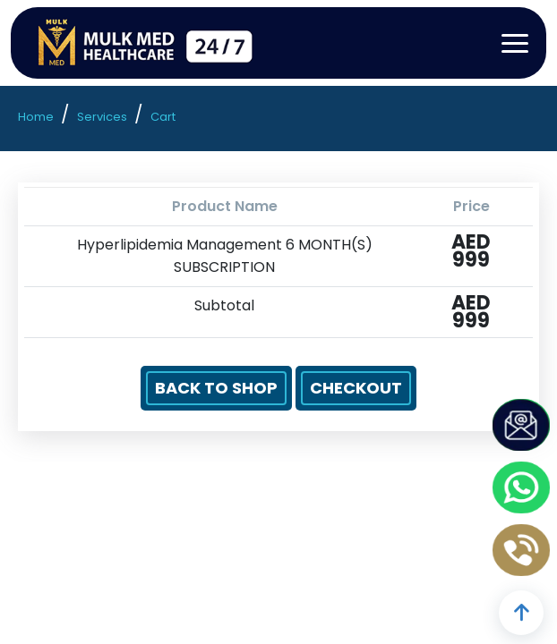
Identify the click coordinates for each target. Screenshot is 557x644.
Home (36, 116)
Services (102, 116)
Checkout (356, 388)
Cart (163, 116)
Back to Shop (216, 388)
